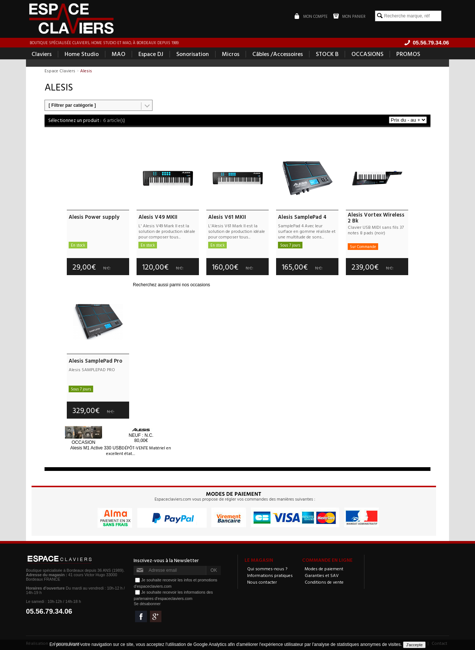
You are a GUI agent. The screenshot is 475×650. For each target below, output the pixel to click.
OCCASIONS (367, 54)
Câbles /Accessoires (277, 54)
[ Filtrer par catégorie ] (72, 105)
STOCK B (327, 54)
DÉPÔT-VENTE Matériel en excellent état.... (138, 450)
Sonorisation (192, 54)
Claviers (42, 54)
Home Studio (82, 54)
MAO (118, 54)
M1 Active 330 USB (96, 448)
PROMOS (408, 54)
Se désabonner (147, 603)
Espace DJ (150, 54)
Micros (230, 54)
